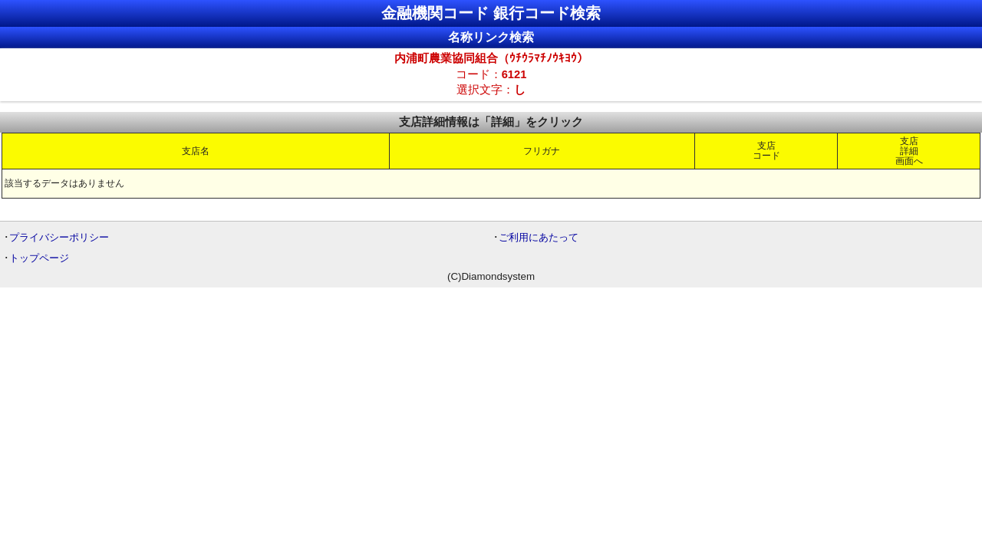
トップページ (39, 258)
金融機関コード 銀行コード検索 (491, 13)
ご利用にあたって (538, 237)
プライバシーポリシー (59, 237)
